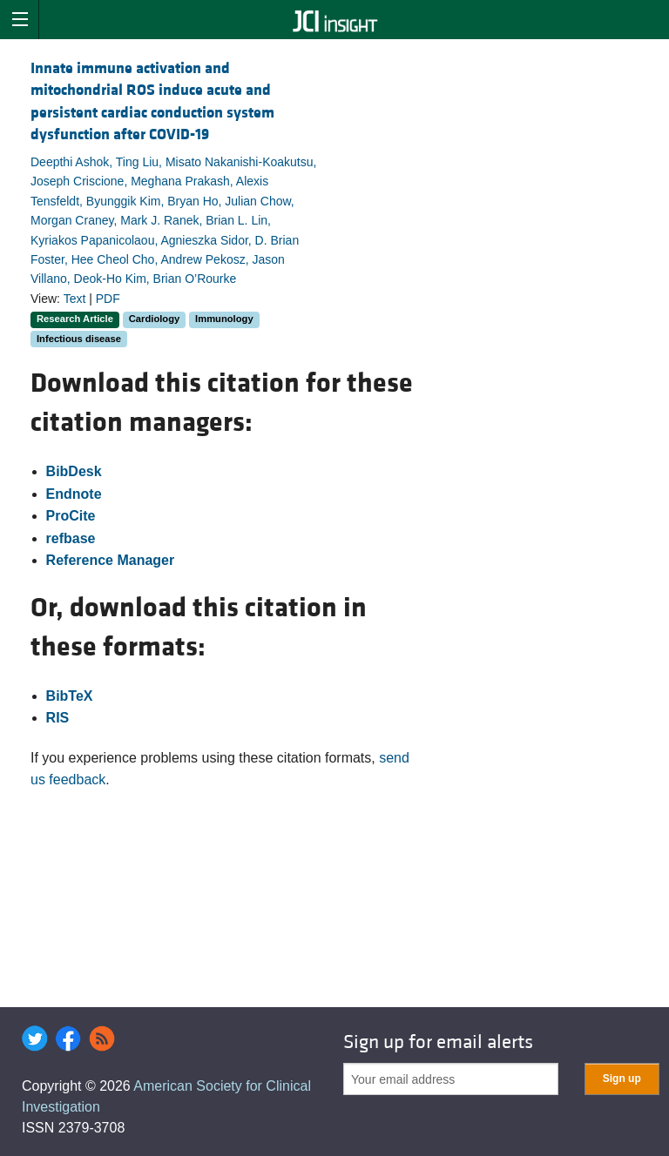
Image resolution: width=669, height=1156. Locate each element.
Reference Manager (110, 560)
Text (75, 299)
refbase (71, 538)
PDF (108, 299)
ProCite (71, 515)
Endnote (74, 494)
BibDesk (74, 471)
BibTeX (69, 696)
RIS (58, 717)
